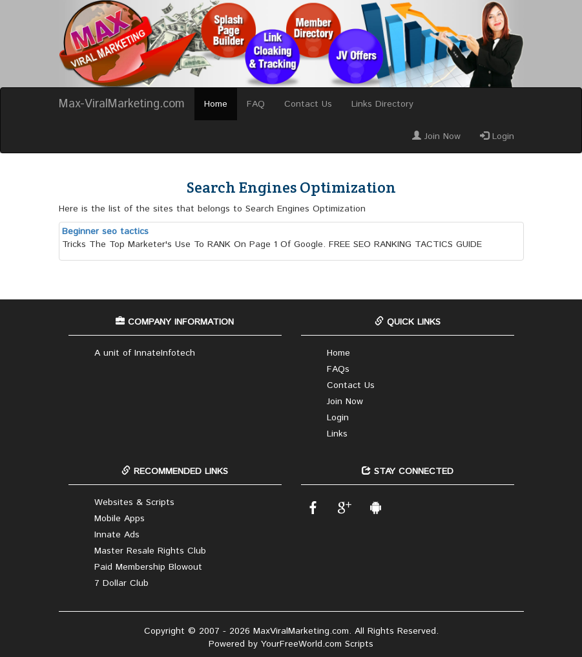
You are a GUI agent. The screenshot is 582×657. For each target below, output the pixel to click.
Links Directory (382, 104)
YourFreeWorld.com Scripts (317, 644)
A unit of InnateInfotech (144, 353)
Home (215, 104)
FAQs (338, 369)
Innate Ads (117, 534)
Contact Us (308, 104)
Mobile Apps (119, 518)
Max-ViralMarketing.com (122, 104)
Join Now (436, 136)
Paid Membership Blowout (148, 567)
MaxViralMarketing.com (301, 631)
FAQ (256, 104)
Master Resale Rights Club (150, 550)
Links (337, 433)
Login (497, 136)
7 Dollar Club (121, 583)
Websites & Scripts (134, 502)
